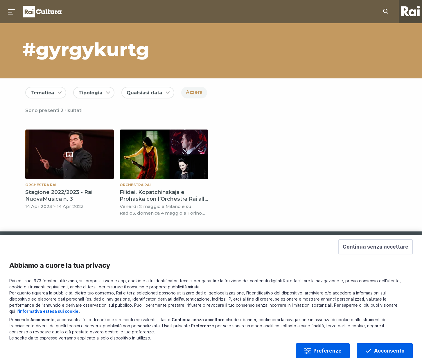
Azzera (194, 92)
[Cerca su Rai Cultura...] (387, 11)
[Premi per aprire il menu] (11, 11)
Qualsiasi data (144, 93)
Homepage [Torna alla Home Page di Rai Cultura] (42, 11)
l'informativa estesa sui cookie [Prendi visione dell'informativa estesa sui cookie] (47, 320)
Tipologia (90, 93)
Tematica (42, 93)
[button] (375, 255)
